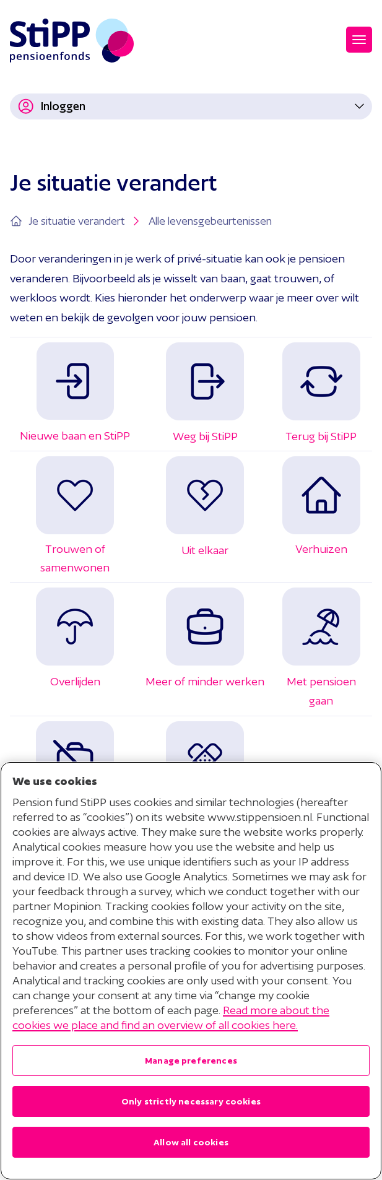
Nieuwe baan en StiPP (75, 435)
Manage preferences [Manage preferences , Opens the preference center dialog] (191, 1060)
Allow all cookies (191, 1142)
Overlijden (75, 681)
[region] (191, 970)
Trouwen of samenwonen (75, 549)
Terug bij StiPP (321, 436)
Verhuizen (321, 548)
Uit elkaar (204, 550)
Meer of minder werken (204, 681)
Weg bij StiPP (205, 436)
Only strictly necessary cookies (191, 1101)
